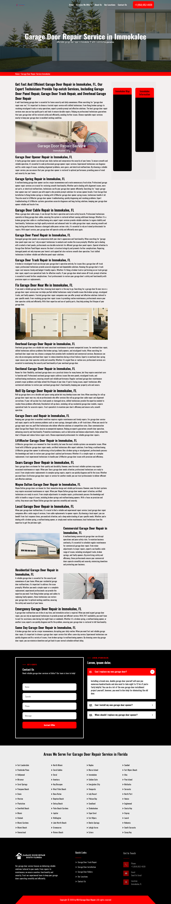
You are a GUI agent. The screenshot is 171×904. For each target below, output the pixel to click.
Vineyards (92, 789)
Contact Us (122, 4)
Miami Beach (22, 827)
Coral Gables (57, 770)
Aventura (56, 779)
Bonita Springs (94, 822)
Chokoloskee (93, 808)
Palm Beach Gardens (60, 808)
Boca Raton (57, 794)
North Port (128, 794)
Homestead (21, 832)
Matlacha (127, 784)
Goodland (92, 803)
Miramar (20, 779)
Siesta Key (128, 808)
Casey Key (127, 832)
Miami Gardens (23, 822)
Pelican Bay (93, 798)
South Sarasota (130, 827)
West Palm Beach (59, 789)
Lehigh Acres (93, 827)
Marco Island (93, 770)
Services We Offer (83, 4)
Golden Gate (93, 779)
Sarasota (127, 789)
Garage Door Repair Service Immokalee (35, 73)
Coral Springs (22, 784)
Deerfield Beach (23, 808)
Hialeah (20, 818)
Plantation (21, 803)
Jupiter (55, 813)
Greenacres (57, 827)
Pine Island (128, 779)
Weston (20, 798)
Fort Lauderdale (23, 765)
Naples (91, 765)
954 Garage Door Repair (86, 899)
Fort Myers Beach (130, 770)
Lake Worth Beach (59, 822)
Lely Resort (93, 794)
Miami (19, 813)
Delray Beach (58, 803)
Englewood (128, 803)
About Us (98, 4)
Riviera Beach (58, 832)
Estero (91, 832)
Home (71, 4)
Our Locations (109, 4)
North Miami (57, 765)
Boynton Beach (58, 798)
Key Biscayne (57, 784)
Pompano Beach (23, 789)
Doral (55, 774)
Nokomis (127, 822)
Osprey (126, 813)
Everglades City (94, 784)
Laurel (126, 818)
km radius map (122, 131)
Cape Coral (92, 813)
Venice (126, 798)
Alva (125, 774)
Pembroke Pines (23, 770)
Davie (19, 794)
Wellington (57, 818)
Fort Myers (93, 818)
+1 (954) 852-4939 (143, 5)
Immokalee (93, 774)
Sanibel (127, 765)
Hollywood (21, 774)
